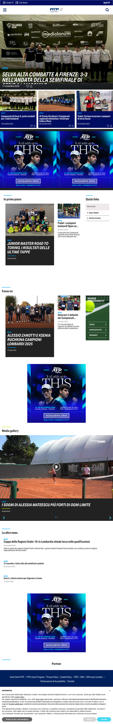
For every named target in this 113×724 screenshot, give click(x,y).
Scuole (92, 325)
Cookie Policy (66, 677)
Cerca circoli (91, 206)
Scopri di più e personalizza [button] (17, 719)
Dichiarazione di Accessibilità (52, 681)
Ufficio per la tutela (94, 677)
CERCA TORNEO (94, 213)
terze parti (39, 699)
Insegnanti (93, 335)
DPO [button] (76, 677)
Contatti (70, 681)
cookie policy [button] (19, 697)
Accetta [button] (104, 719)
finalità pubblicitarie (16, 704)
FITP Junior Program (35, 677)
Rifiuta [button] (89, 719)
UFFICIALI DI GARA (95, 218)
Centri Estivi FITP (95, 330)
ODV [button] (82, 677)
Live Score (21, 2)
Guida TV (8, 2)
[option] (56, 474)
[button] (110, 691)
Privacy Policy (52, 677)
